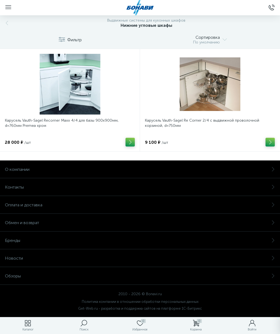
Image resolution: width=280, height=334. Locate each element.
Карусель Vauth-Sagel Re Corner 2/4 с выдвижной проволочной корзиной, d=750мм (202, 123)
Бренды (140, 240)
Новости (140, 258)
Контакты (140, 187)
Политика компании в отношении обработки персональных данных (140, 302)
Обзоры (140, 276)
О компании (140, 169)
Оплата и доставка (140, 204)
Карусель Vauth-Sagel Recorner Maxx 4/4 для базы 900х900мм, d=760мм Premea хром (62, 123)
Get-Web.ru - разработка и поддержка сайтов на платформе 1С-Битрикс (140, 308)
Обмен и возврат (140, 222)
